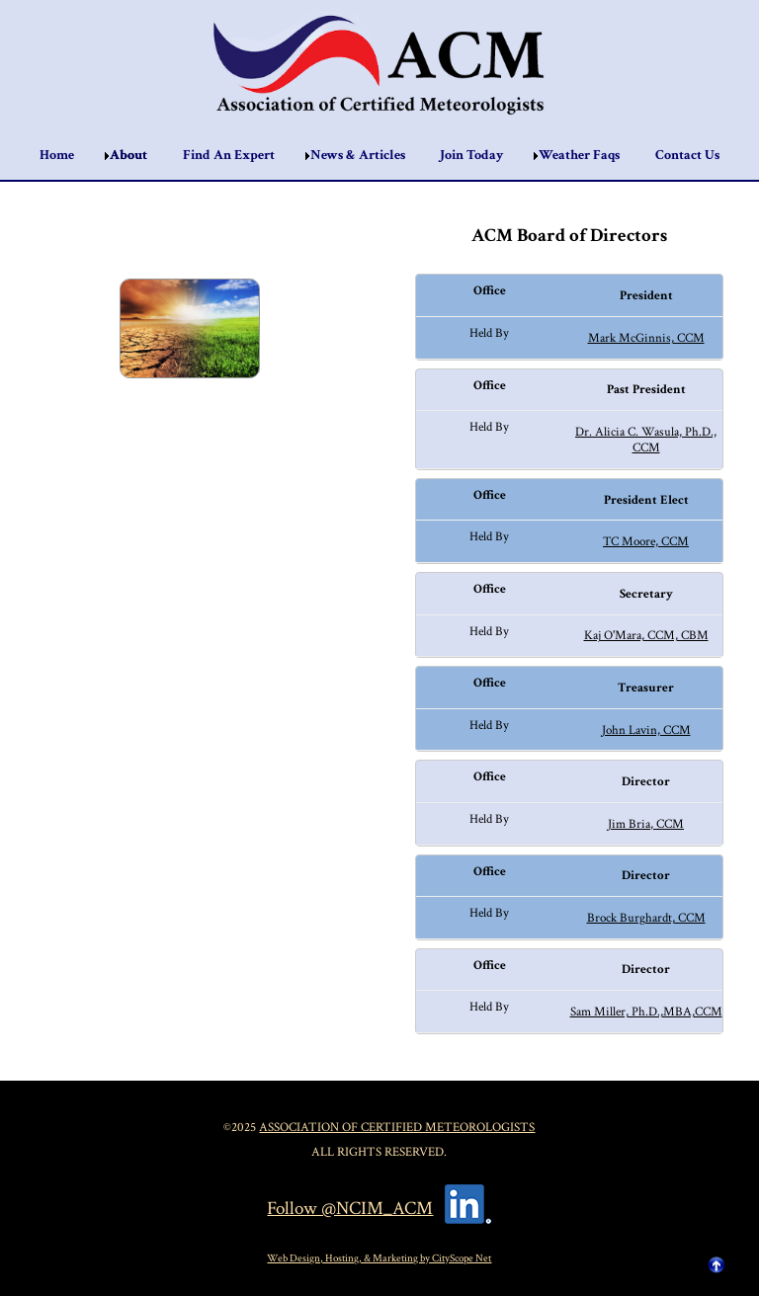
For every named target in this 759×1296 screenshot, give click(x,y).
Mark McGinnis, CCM (646, 338)
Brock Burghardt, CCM (646, 918)
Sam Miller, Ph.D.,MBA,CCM (646, 1011)
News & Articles (357, 155)
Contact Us (687, 155)
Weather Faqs (579, 155)
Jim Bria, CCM (646, 824)
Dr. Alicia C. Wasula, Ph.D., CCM (646, 439)
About (128, 155)
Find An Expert (229, 155)
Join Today (471, 155)
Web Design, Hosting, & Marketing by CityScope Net (379, 1258)
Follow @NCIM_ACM (350, 1208)
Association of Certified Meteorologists (397, 1127)
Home (57, 155)
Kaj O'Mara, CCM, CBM (646, 635)
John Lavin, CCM (646, 730)
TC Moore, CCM (646, 541)
